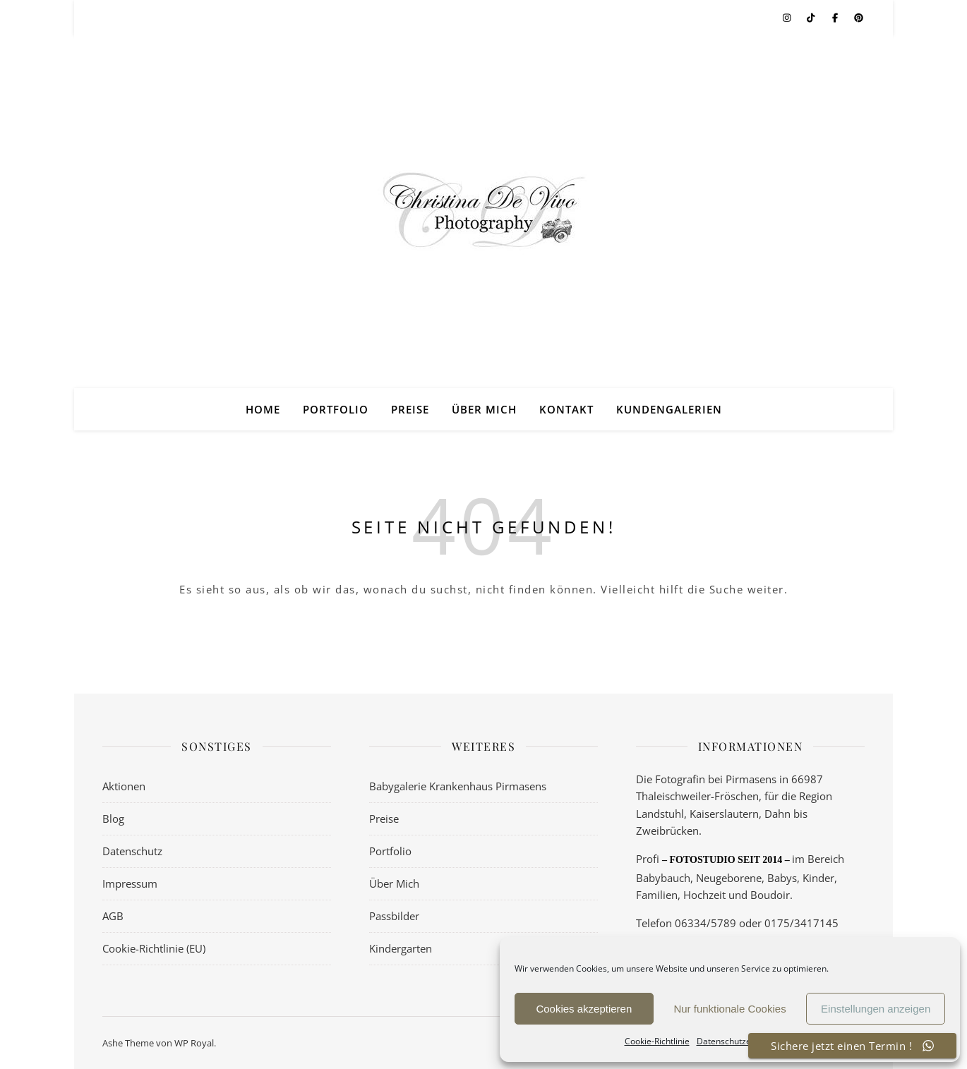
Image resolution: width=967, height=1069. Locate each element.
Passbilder (394, 916)
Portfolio (335, 409)
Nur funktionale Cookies (729, 1009)
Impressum (129, 883)
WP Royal (194, 1043)
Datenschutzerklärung (740, 1041)
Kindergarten (400, 948)
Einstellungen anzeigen (875, 1009)
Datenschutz (132, 851)
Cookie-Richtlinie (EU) (153, 948)
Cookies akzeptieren (584, 1009)
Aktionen (123, 786)
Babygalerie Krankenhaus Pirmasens (457, 786)
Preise (410, 409)
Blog (113, 818)
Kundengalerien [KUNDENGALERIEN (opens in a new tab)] (669, 409)
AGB (113, 916)
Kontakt (566, 409)
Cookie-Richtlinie (657, 1041)
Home (263, 409)
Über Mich (484, 409)
